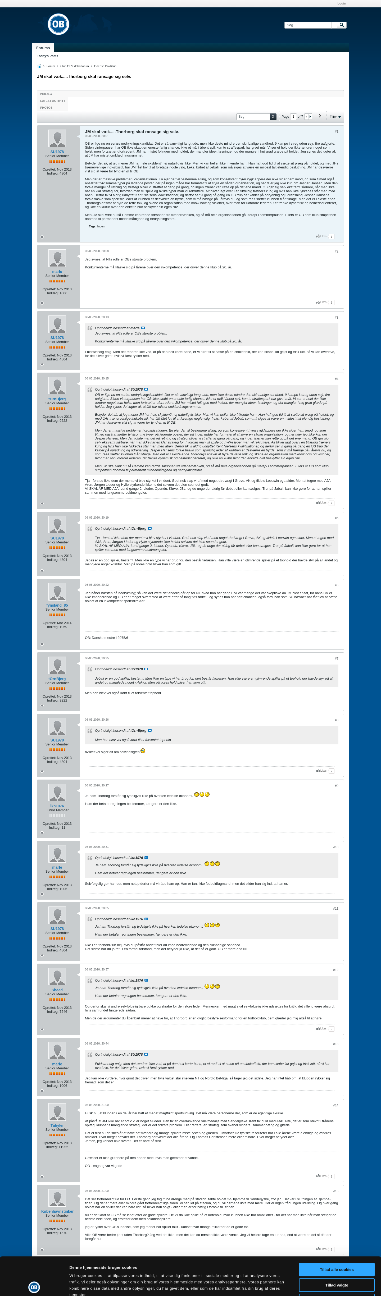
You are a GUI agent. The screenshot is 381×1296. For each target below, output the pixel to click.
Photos (46, 107)
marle (57, 271)
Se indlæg (143, 328)
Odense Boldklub (105, 66)
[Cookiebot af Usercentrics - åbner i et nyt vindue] (34, 1286)
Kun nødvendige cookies (336, 1262)
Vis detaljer (275, 1285)
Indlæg (46, 93)
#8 (336, 720)
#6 (336, 585)
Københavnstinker (57, 1211)
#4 (336, 379)
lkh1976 (57, 806)
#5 (336, 518)
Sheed (57, 990)
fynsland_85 (57, 605)
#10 (335, 847)
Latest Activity (52, 100)
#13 (335, 1044)
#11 (335, 908)
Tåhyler (57, 1125)
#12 (335, 970)
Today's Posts (47, 56)
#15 (335, 1191)
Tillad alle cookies (337, 1231)
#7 (336, 659)
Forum (51, 66)
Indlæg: (52, 173)
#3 (336, 317)
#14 (335, 1105)
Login (341, 3)
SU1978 (57, 152)
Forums (43, 48)
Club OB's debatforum (74, 66)
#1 (336, 132)
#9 (336, 786)
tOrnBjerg (57, 399)
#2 (336, 251)
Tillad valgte (336, 1247)
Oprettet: (49, 169)
